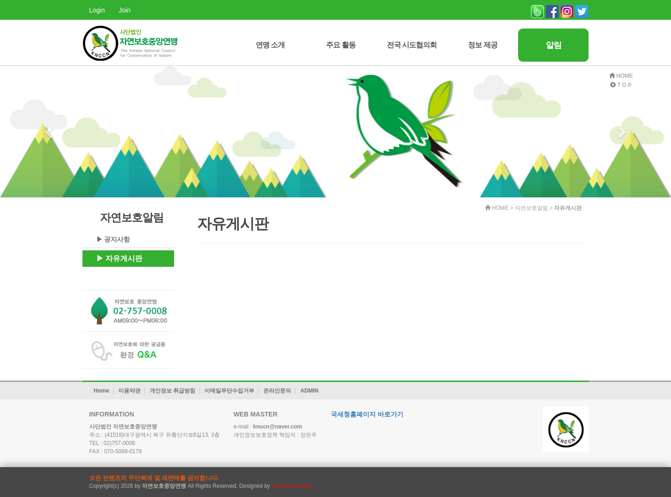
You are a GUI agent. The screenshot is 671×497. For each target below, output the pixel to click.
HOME (621, 76)
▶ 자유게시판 (119, 258)
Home (101, 390)
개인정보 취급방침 (172, 390)
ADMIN (309, 390)
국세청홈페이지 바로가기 (367, 414)
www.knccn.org (292, 486)
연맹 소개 (270, 45)
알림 (553, 45)
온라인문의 (277, 390)
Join (125, 10)
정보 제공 (482, 45)
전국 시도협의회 (412, 45)
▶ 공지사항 (113, 239)
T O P (620, 85)
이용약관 (129, 390)
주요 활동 (340, 45)
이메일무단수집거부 (229, 390)
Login (97, 10)
